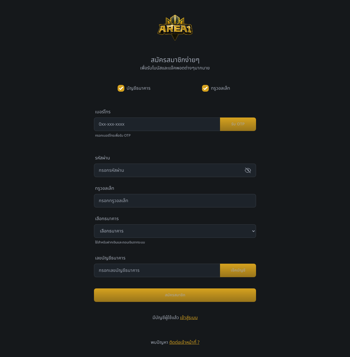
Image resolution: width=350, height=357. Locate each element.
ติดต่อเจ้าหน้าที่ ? (184, 342)
